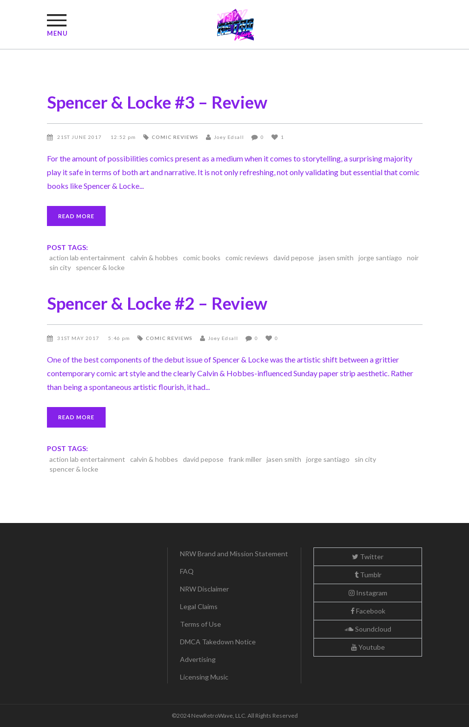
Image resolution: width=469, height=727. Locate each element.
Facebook (368, 611)
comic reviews (175, 137)
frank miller (245, 459)
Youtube (368, 647)
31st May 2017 (79, 338)
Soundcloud (368, 629)
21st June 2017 (80, 137)
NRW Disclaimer (204, 589)
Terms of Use (200, 624)
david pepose (293, 257)
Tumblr (368, 574)
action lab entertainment (87, 257)
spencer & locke (100, 267)
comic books (202, 257)
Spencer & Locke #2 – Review (157, 303)
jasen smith (336, 257)
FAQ (187, 571)
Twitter (367, 556)
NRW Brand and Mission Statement (234, 553)
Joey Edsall (229, 137)
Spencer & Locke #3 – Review (157, 101)
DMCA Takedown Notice (218, 641)
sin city (60, 267)
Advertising (198, 659)
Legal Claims (199, 606)
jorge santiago (380, 257)
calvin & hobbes (154, 257)
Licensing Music (204, 677)
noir (413, 257)
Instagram (368, 593)
